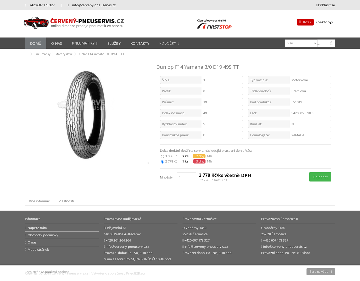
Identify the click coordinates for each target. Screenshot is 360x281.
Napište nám (37, 228)
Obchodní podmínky (43, 235)
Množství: (167, 177)
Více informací (39, 201)
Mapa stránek (38, 250)
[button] (84, 43)
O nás (32, 242)
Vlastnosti (66, 201)
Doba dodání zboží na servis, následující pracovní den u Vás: (206, 150)
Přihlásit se (325, 5)
